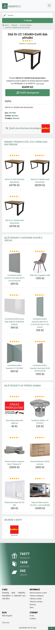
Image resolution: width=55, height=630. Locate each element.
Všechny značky (36, 599)
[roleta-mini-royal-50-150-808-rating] (14, 478)
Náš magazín (7, 616)
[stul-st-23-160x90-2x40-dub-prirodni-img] (14, 208)
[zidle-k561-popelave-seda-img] (40, 263)
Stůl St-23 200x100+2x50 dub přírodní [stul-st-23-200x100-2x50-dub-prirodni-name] (14, 180)
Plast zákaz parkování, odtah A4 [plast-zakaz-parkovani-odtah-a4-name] (14, 421)
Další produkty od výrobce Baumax (22, 385)
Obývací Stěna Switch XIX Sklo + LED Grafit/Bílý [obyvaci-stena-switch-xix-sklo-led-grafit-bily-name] (40, 503)
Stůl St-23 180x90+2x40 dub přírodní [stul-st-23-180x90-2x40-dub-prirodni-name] (40, 180)
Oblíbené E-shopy (13, 520)
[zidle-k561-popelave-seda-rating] (40, 251)
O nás (32, 616)
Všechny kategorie (36, 596)
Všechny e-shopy (36, 602)
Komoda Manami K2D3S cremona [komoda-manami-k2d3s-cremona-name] (39, 462)
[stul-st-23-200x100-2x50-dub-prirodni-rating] (14, 155)
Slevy (32, 608)
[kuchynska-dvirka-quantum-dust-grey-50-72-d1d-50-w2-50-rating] (14, 251)
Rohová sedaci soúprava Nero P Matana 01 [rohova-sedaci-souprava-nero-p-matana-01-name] (14, 462)
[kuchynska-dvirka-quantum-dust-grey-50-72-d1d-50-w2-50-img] (14, 263)
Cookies (33, 619)
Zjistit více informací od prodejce (27, 128)
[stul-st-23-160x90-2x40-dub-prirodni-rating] (14, 196)
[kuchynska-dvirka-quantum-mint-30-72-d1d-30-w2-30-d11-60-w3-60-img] (40, 307)
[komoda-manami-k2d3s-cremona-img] (40, 449)
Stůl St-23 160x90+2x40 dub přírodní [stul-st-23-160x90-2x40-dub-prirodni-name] (14, 221)
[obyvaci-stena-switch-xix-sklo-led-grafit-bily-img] (40, 490)
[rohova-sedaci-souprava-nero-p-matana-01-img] (14, 449)
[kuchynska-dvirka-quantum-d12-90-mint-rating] (14, 341)
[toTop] (51, 628)
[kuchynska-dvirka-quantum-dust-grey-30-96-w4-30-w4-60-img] (40, 353)
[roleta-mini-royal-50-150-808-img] (14, 490)
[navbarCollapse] (49, 5)
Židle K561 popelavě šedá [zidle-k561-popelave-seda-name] (40, 275)
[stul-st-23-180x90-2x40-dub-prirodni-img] (40, 167)
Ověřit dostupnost (27, 92)
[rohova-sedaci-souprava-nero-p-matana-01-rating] (14, 437)
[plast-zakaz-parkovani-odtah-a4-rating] (14, 396)
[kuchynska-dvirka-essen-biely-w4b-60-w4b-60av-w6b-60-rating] (14, 295)
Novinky (33, 605)
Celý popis (40, 83)
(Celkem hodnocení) (27, 44)
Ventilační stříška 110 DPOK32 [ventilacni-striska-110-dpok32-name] (39, 421)
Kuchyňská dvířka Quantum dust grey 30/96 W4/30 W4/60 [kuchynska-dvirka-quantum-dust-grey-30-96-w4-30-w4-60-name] (40, 368)
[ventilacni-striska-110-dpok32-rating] (40, 396)
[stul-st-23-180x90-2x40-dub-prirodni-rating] (40, 155)
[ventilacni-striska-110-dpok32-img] (40, 408)
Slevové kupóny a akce (38, 593)
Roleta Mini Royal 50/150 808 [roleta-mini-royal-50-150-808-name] (14, 503)
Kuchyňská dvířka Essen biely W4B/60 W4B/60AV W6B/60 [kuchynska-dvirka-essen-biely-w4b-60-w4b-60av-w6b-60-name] (14, 321)
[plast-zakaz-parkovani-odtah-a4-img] (14, 408)
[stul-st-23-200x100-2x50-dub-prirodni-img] (14, 167)
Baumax (15, 116)
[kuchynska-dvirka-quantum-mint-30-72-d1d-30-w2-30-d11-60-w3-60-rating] (40, 295)
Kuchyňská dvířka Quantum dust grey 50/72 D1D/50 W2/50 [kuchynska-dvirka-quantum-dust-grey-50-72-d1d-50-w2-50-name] (14, 278)
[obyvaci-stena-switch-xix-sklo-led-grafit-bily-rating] (40, 478)
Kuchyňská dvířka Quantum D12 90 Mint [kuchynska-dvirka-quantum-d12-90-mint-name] (14, 366)
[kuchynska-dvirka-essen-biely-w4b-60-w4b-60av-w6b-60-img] (14, 307)
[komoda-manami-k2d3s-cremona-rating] (40, 437)
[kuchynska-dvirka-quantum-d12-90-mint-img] (14, 353)
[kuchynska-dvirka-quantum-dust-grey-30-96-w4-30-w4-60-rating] (40, 341)
